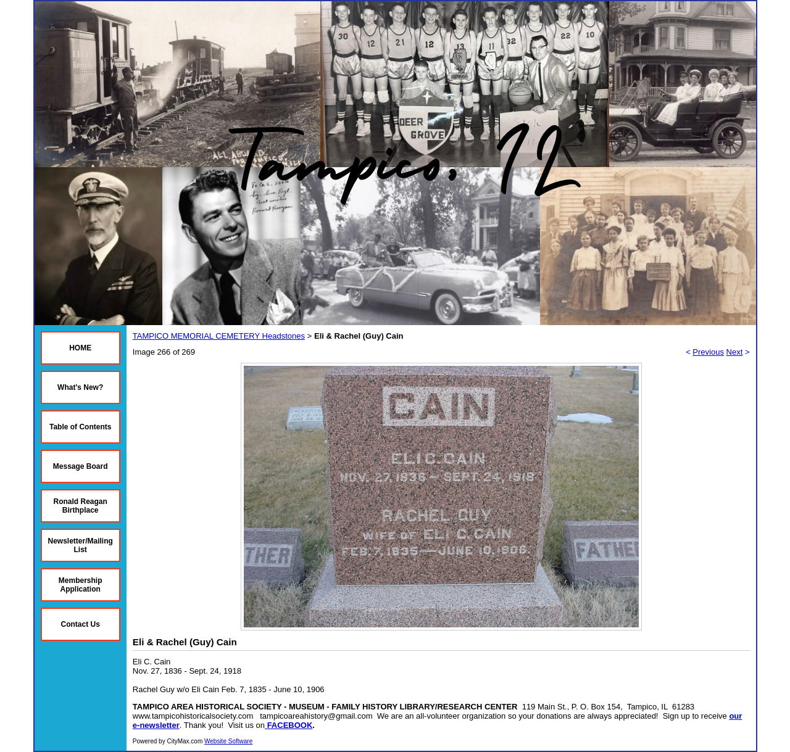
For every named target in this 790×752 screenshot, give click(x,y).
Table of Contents (80, 427)
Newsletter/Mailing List (80, 545)
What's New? (80, 387)
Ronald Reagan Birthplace (80, 505)
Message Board (80, 466)
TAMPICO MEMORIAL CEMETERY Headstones (219, 336)
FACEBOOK (290, 725)
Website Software (228, 741)
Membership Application (80, 584)
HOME (80, 348)
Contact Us (80, 624)
